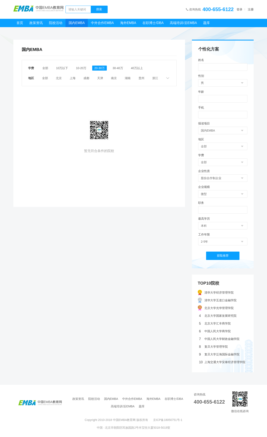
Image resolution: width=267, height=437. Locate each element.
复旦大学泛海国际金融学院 (219, 354)
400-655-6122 (218, 9)
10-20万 (81, 68)
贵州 (142, 78)
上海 (73, 78)
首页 (19, 23)
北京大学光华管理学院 (216, 308)
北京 (59, 78)
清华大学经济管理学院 (216, 292)
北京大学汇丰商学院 (215, 323)
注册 (251, 9)
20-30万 (99, 68)
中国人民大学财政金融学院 (219, 339)
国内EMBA (77, 23)
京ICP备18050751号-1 (167, 420)
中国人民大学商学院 (215, 331)
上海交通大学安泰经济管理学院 (222, 362)
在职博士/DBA (153, 23)
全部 (45, 68)
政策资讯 (36, 23)
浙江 (155, 78)
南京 (114, 78)
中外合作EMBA (102, 23)
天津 (100, 78)
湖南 (128, 78)
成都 (86, 78)
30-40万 (118, 68)
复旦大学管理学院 (213, 347)
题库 (206, 23)
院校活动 (55, 23)
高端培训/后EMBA (183, 23)
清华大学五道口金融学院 (217, 300)
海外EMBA (128, 23)
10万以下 (62, 68)
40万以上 (137, 68)
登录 (239, 9)
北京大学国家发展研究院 (218, 316)
